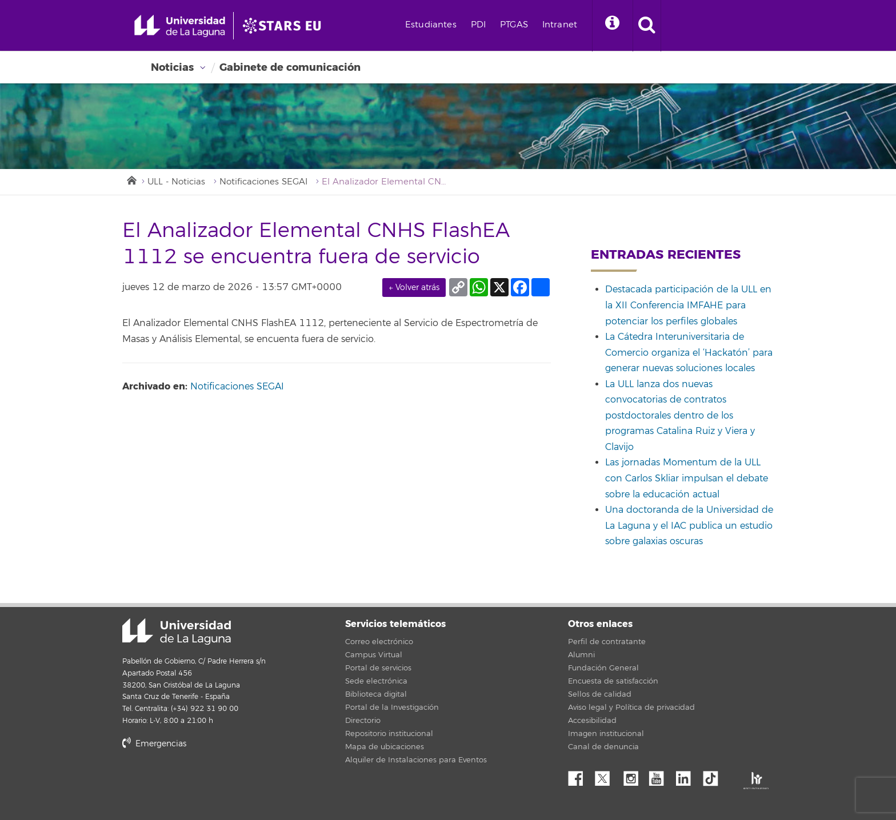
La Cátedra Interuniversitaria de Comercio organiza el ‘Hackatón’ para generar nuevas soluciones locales (689, 352)
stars (208, 782)
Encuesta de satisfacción (613, 681)
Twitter (607, 775)
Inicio (130, 179)
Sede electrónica (376, 681)
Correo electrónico (379, 641)
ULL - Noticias (176, 181)
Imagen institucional (606, 733)
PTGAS (514, 24)
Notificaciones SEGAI (263, 181)
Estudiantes (431, 24)
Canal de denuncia (603, 746)
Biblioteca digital (376, 694)
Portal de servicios (378, 668)
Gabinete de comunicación (290, 67)
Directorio (363, 720)
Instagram (634, 775)
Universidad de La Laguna (176, 631)
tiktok (714, 775)
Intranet (559, 24)
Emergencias (154, 744)
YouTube (661, 775)
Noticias (172, 67)
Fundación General (603, 668)
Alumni (581, 655)
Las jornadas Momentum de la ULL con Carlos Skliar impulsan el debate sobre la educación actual (686, 478)
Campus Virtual (373, 655)
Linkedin (687, 775)
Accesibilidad (592, 720)
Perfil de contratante (607, 641)
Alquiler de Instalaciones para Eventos (416, 760)
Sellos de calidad (599, 694)
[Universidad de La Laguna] (285, 25)
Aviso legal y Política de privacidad (631, 707)
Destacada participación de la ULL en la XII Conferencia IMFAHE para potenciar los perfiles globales (688, 305)
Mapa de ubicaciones (384, 746)
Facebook (580, 775)
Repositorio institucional (389, 733)
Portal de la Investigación (392, 707)
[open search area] (647, 25)
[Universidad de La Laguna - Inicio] (184, 25)
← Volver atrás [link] (414, 287)
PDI (478, 24)
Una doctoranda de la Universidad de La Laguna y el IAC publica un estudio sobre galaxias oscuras (689, 525)
